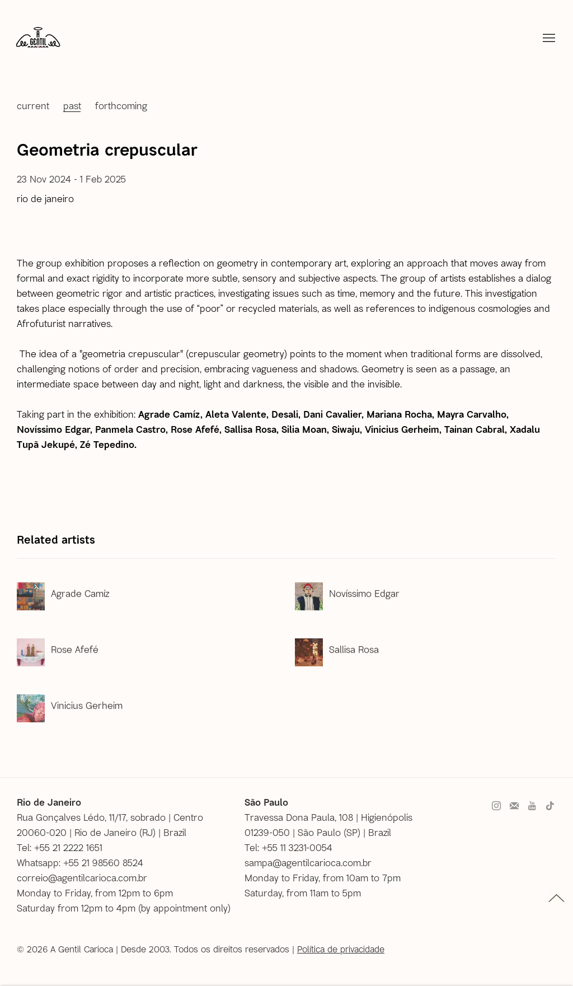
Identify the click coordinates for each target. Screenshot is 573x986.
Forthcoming (121, 105)
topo (556, 898)
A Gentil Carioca (38, 42)
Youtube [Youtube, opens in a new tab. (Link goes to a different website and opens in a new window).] (532, 806)
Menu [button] (547, 38)
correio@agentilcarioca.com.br (82, 877)
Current (33, 105)
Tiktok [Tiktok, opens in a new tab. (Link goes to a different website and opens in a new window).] (550, 806)
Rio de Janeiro (45, 198)
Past (72, 105)
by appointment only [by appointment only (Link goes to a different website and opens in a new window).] (184, 907)
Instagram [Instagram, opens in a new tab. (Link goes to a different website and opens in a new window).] (496, 806)
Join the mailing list (514, 806)
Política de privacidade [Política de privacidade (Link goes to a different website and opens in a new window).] (340, 948)
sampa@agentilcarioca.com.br (308, 862)
